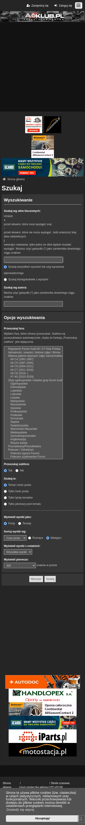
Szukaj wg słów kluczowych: (22, 211)
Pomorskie (33, 418)
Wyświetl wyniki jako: (18, 517)
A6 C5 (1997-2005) (33, 363)
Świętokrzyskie (33, 425)
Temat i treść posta (17, 485)
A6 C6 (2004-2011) (33, 366)
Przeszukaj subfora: (16, 464)
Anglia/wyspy (33, 439)
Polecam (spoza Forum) (33, 453)
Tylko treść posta (16, 491)
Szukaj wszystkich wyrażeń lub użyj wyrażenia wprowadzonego (34, 270)
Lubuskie (33, 394)
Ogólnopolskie (33, 383)
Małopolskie (33, 401)
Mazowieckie (33, 404)
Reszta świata (33, 443)
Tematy (24, 523)
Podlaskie (33, 415)
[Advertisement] (42, 66)
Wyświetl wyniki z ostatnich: (22, 546)
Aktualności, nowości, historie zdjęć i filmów (33, 352)
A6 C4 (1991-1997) (33, 359)
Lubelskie (33, 390)
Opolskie (33, 408)
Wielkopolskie (33, 432)
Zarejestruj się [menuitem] (37, 5)
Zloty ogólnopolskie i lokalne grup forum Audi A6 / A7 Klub (33, 380)
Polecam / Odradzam (33, 450)
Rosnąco (35, 537)
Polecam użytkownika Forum (33, 457)
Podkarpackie (33, 411)
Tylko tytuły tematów (18, 497)
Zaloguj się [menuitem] (62, 5)
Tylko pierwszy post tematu (22, 504)
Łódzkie (33, 397)
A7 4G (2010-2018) (33, 376)
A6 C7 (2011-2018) (33, 370)
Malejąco (53, 537)
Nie (19, 470)
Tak (8, 470)
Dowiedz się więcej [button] (20, 809)
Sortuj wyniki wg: (15, 531)
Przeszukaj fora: (14, 328)
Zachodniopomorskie (33, 436)
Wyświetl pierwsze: (16, 559)
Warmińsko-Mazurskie (33, 429)
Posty (9, 523)
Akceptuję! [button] (42, 818)
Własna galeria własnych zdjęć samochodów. (33, 356)
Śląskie (33, 422)
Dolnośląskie (33, 387)
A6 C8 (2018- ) (33, 373)
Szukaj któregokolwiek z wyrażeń (26, 279)
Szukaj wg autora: (15, 287)
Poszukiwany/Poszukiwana (33, 446)
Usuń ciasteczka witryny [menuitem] (33, 787)
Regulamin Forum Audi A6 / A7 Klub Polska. (33, 349)
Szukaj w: (10, 478)
